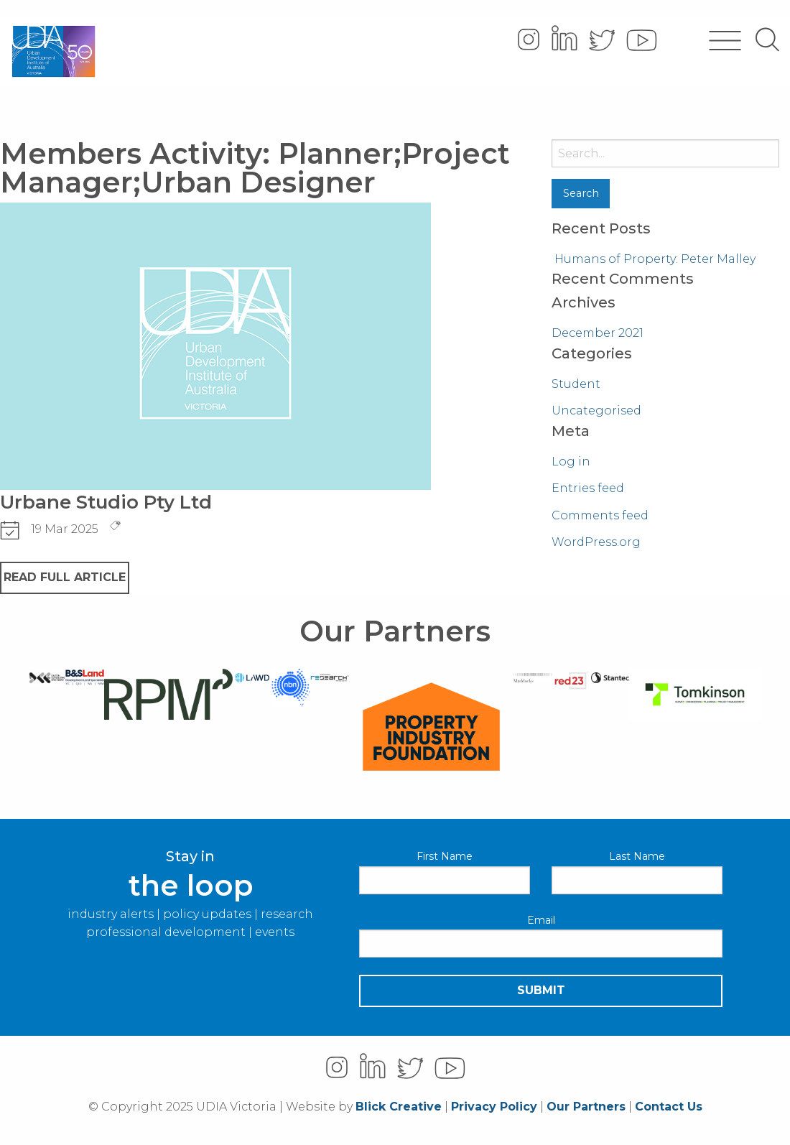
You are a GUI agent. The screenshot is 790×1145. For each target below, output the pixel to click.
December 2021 (597, 333)
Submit (541, 990)
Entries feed (588, 488)
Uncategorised (596, 410)
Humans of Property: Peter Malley (655, 259)
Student (576, 384)
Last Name (637, 856)
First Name (445, 856)
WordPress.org (596, 542)
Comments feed (600, 515)
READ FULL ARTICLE (65, 577)
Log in (571, 461)
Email (541, 920)
